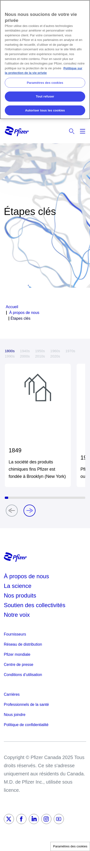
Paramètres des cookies (70, 846)
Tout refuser (45, 96)
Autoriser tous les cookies (45, 110)
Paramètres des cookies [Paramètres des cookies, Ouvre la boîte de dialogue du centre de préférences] (45, 82)
